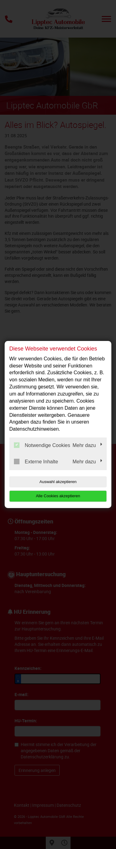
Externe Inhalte (36, 461)
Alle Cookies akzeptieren (58, 496)
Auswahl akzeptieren (58, 481)
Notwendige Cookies (42, 445)
